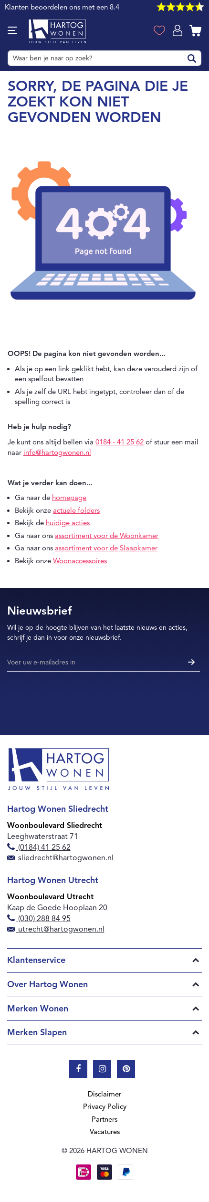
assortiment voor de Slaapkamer (106, 548)
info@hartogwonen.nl (57, 452)
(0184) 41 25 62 (39, 847)
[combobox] (104, 58)
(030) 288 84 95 (39, 918)
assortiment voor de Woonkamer (106, 535)
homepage (69, 497)
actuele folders (76, 510)
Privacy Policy (104, 1106)
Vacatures (105, 1131)
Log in (178, 29)
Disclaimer (104, 1094)
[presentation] (79, 700)
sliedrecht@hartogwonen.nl (60, 858)
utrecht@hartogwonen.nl (55, 929)
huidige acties (68, 523)
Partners (104, 1119)
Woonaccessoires (80, 561)
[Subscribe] (190, 663)
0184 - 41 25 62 (119, 442)
